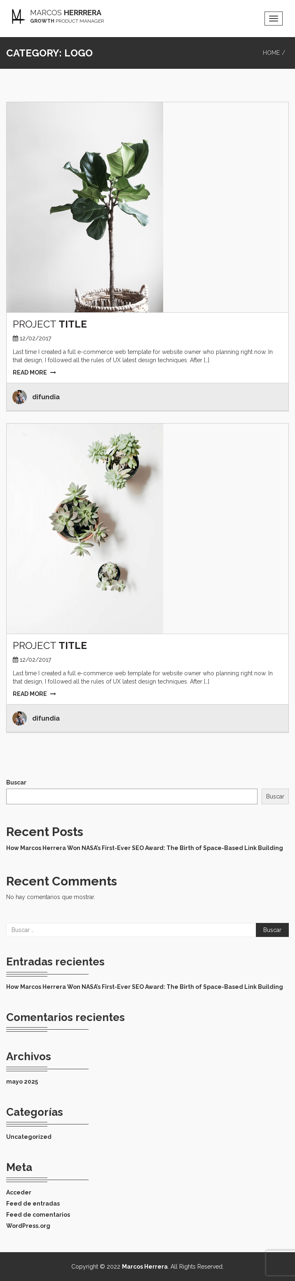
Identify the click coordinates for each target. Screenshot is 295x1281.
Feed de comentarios (38, 1214)
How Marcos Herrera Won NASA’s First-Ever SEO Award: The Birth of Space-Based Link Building (144, 848)
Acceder (18, 1192)
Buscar (16, 782)
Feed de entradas (33, 1203)
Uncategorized (29, 1136)
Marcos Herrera (145, 1266)
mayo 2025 (22, 1081)
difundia (46, 397)
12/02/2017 (35, 338)
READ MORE (34, 372)
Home (271, 52)
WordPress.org (28, 1225)
